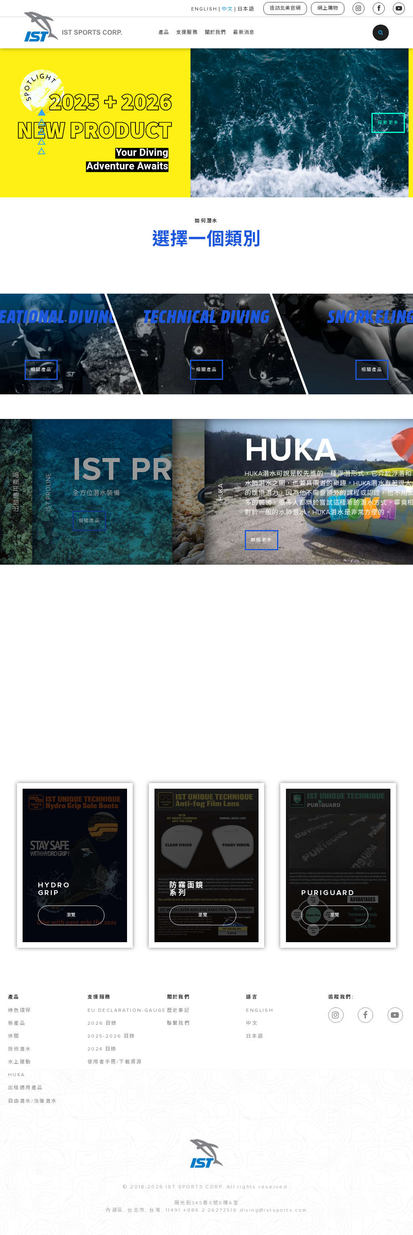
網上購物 (327, 8)
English (259, 1011)
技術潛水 (19, 1050)
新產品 (16, 1024)
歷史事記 (178, 1011)
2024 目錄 (102, 1050)
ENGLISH (202, 9)
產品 (164, 32)
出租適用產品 (25, 1088)
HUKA (16, 1075)
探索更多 (388, 122)
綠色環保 (19, 1011)
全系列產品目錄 (368, 620)
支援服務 (187, 32)
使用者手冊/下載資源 (115, 1063)
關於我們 (215, 32)
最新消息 (243, 32)
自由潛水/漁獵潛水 (32, 1102)
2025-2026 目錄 (112, 1037)
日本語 (244, 9)
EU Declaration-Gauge (127, 1011)
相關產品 (41, 370)
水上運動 (19, 1063)
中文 (225, 9)
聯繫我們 (178, 1024)
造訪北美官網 (283, 8)
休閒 (14, 1037)
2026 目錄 (102, 1024)
